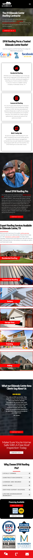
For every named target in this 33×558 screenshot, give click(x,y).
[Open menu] (29, 4)
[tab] (14, 429)
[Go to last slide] (3, 410)
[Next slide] (30, 410)
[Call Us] (16, 554)
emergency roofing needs (12, 236)
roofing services (24, 233)
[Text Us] (6, 554)
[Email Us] (27, 554)
